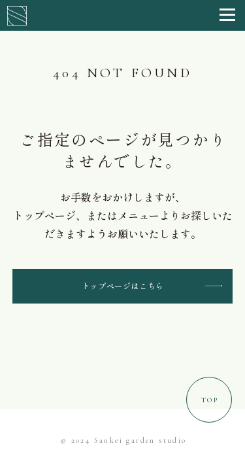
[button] (227, 15)
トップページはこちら (123, 285)
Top (209, 400)
